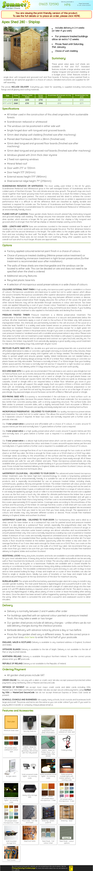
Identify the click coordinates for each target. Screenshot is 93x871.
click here (29, 637)
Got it (71, 868)
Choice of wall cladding (66, 51)
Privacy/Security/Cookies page (23, 868)
